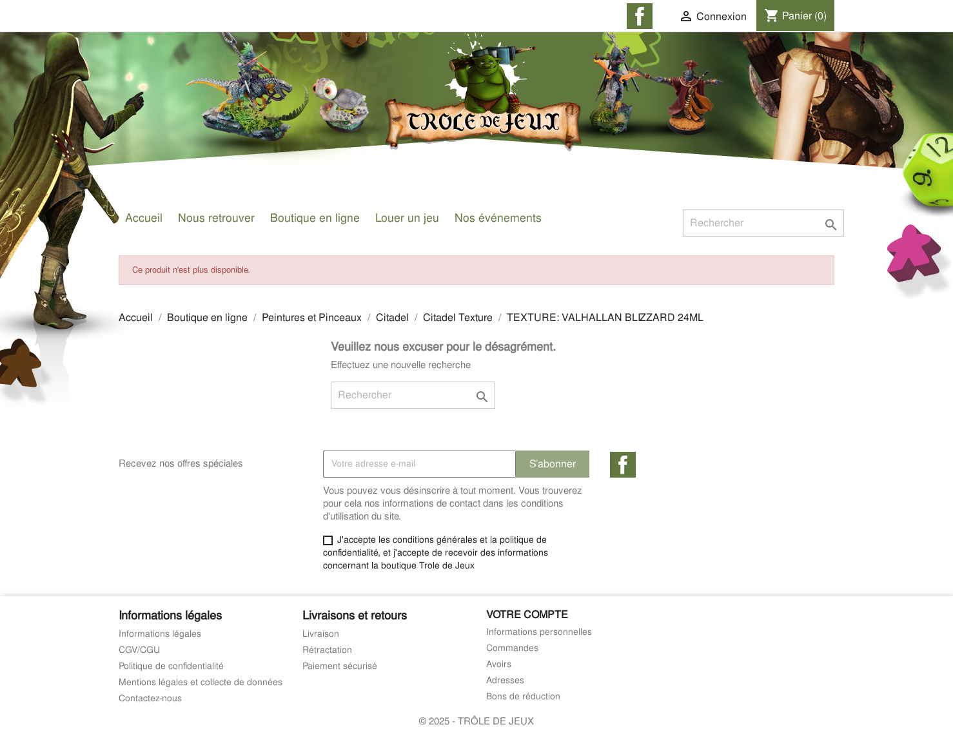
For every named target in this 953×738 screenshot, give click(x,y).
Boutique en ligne (315, 217)
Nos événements (498, 217)
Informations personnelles (539, 631)
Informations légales (160, 633)
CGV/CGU (139, 649)
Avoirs (498, 664)
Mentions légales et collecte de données (200, 682)
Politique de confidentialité (171, 666)
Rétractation (327, 649)
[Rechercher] (763, 223)
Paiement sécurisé (339, 666)
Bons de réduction (523, 696)
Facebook (623, 465)
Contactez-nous (150, 698)
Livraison (320, 633)
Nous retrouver (216, 217)
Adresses (505, 680)
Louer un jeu (407, 217)
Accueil (143, 217)
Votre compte (527, 614)
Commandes (512, 648)
